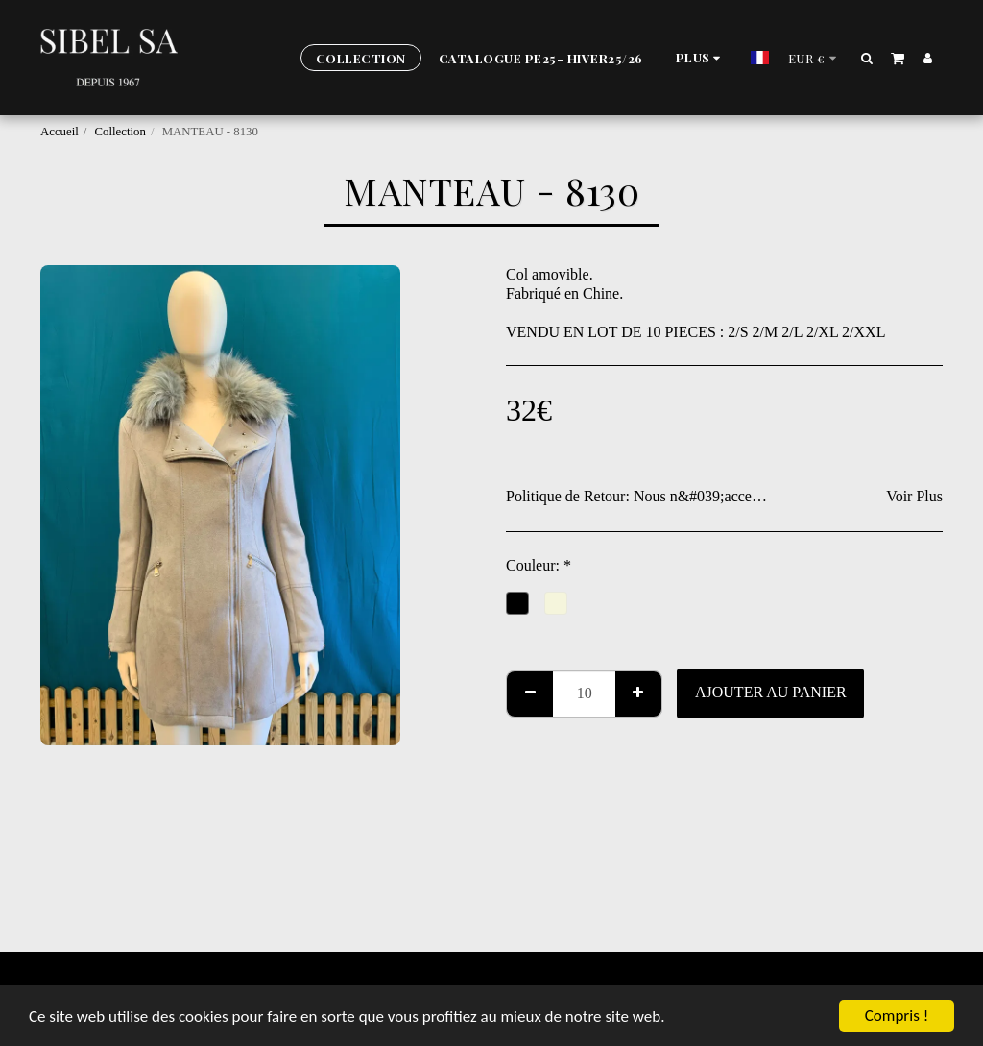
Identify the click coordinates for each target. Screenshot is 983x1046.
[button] (867, 57)
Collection (120, 131)
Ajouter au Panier (771, 692)
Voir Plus (914, 496)
